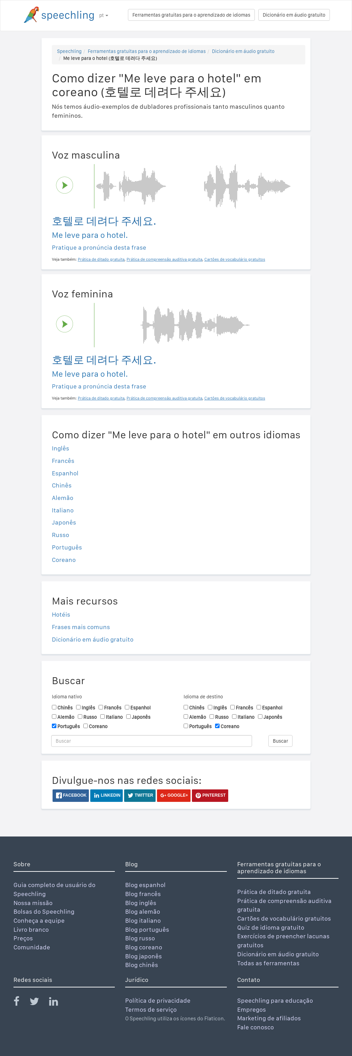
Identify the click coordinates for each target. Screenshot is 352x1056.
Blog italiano (143, 920)
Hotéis (61, 614)
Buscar (280, 741)
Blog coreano (143, 947)
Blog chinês (141, 964)
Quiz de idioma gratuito (270, 927)
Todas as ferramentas (268, 963)
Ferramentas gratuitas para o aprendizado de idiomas (191, 15)
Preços (23, 938)
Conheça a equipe (39, 920)
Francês (63, 460)
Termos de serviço (151, 1009)
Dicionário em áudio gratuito (294, 15)
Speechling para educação (275, 1000)
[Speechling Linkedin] (58, 1002)
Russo (60, 534)
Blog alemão (142, 911)
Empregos (251, 1009)
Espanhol (65, 473)
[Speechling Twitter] (38, 1002)
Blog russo (140, 938)
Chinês (62, 485)
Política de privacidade (158, 1000)
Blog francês (143, 893)
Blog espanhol (145, 884)
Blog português (147, 929)
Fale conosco (255, 1027)
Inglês (60, 448)
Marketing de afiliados (269, 1018)
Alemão (62, 497)
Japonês (64, 522)
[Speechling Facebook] (20, 1002)
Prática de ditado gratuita (274, 891)
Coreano (64, 559)
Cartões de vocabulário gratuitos (284, 918)
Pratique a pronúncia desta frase (99, 247)
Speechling (69, 51)
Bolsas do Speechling (43, 911)
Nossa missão (33, 902)
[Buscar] (151, 741)
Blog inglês (140, 902)
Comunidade (31, 947)
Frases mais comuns (81, 626)
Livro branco (31, 929)
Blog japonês (143, 956)
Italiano (63, 510)
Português (67, 547)
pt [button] (103, 15)
